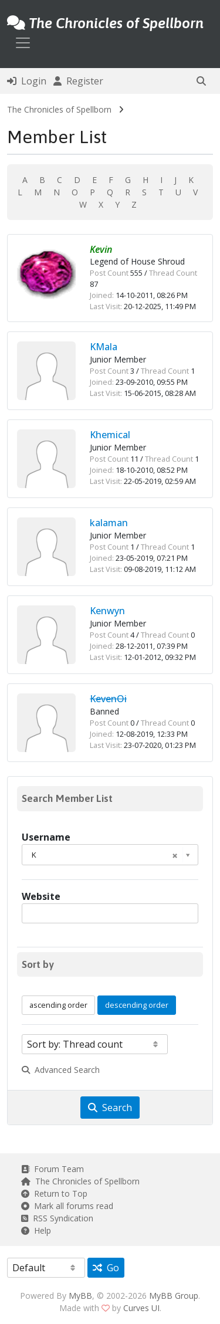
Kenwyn (107, 610)
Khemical (110, 434)
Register (78, 81)
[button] (201, 81)
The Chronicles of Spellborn (59, 109)
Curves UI (141, 1307)
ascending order (58, 1005)
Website (41, 896)
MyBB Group (173, 1295)
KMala (103, 346)
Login (26, 81)
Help (36, 1230)
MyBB (80, 1295)
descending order (136, 1005)
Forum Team (52, 1168)
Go (106, 1267)
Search (110, 1107)
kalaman (109, 522)
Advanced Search (61, 1069)
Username (46, 837)
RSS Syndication (57, 1218)
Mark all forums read (67, 1205)
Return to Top (54, 1193)
